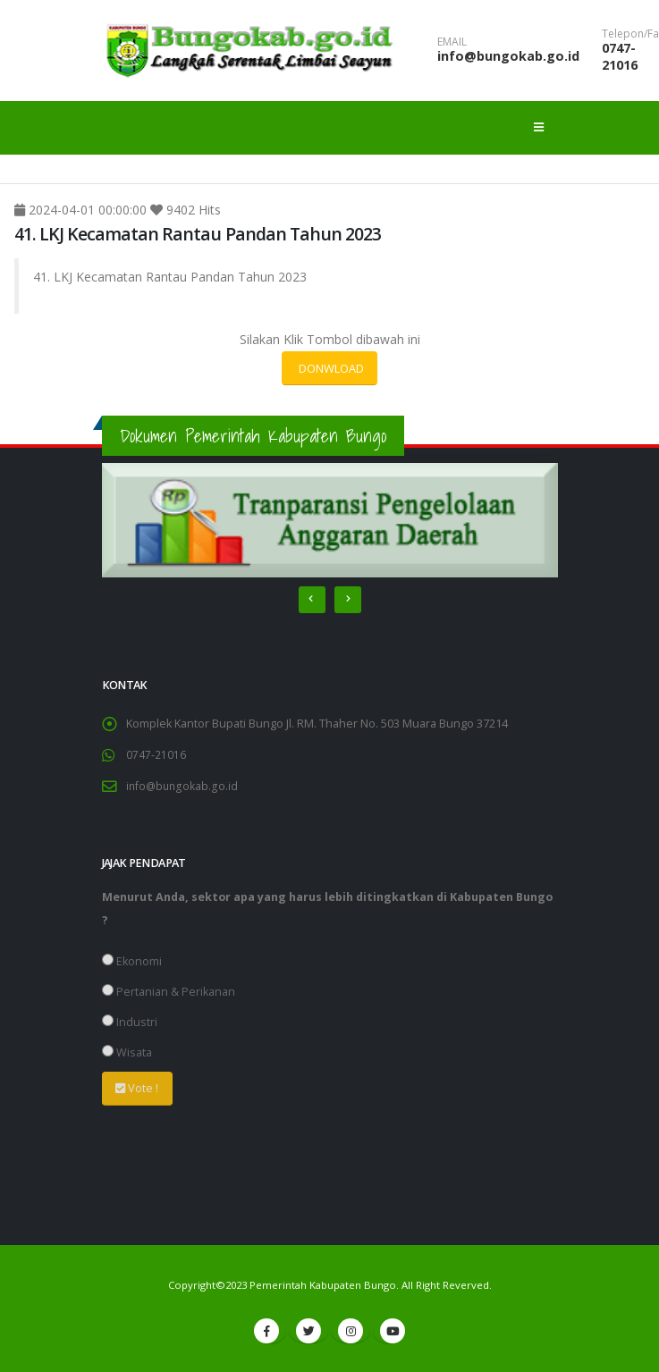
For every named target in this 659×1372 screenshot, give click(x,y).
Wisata (127, 1052)
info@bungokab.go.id (508, 55)
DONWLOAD (330, 368)
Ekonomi (132, 961)
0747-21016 (620, 56)
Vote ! (136, 1088)
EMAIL (452, 42)
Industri (129, 1022)
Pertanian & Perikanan (168, 991)
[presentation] (312, 599)
